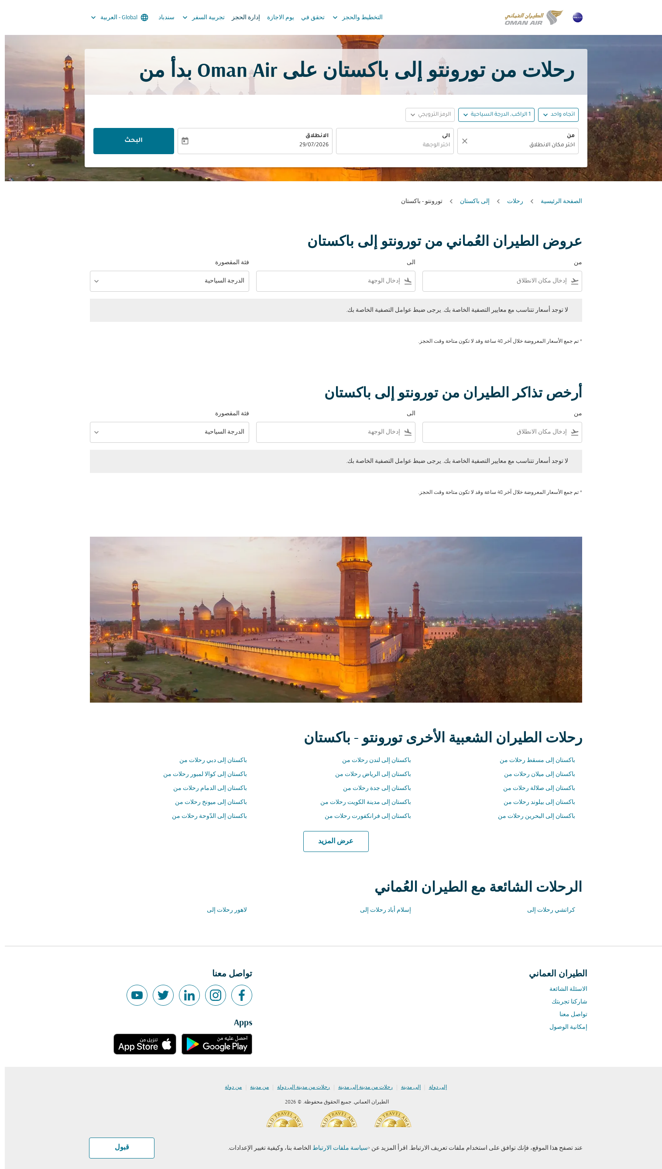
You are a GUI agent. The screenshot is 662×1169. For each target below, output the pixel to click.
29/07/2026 (309, 145)
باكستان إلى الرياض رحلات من (368, 774)
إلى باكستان (470, 201)
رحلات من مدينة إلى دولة (298, 1087)
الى (441, 136)
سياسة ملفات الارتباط (335, 1148)
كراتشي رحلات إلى (546, 910)
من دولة (228, 1087)
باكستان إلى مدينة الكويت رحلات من (361, 802)
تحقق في (308, 17)
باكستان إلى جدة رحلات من (372, 788)
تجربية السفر (196, 17)
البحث (129, 141)
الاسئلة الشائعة (564, 989)
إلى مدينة (406, 1087)
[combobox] (517, 145)
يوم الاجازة (275, 17)
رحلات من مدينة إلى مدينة (360, 1087)
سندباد (162, 17)
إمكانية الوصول (564, 1027)
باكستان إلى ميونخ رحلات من (206, 802)
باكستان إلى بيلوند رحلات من (534, 802)
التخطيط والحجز (350, 17)
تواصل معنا (569, 1014)
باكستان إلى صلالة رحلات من (534, 788)
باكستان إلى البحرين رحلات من (531, 816)
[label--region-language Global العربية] (114, 17)
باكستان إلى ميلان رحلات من (534, 774)
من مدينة (254, 1087)
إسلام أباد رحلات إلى (380, 910)
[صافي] (458, 141)
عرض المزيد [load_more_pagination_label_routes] (331, 841)
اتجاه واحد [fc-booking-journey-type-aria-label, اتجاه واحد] (558, 115)
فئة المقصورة (227, 262)
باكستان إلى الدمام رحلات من (205, 788)
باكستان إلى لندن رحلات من (371, 760)
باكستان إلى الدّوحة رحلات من (204, 816)
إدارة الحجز (241, 17)
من (566, 136)
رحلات (510, 201)
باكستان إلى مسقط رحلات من (532, 760)
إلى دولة (433, 1087)
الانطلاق (312, 136)
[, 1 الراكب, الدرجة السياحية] (496, 115)
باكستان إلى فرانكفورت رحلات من (363, 816)
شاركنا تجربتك (565, 1002)
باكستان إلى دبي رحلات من (208, 760)
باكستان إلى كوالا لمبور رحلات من (200, 774)
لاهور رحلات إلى (222, 910)
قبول (117, 1147)
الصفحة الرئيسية (556, 201)
